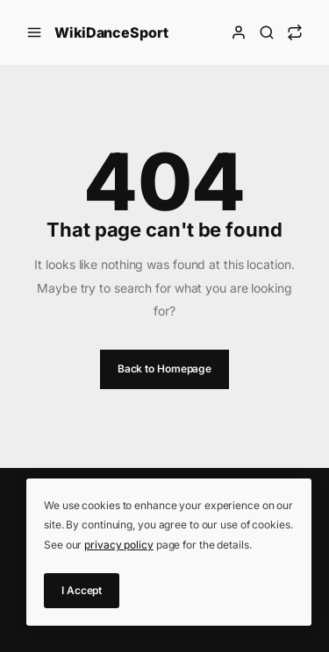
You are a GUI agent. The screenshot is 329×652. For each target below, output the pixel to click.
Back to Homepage (164, 368)
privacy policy (119, 544)
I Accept (81, 590)
